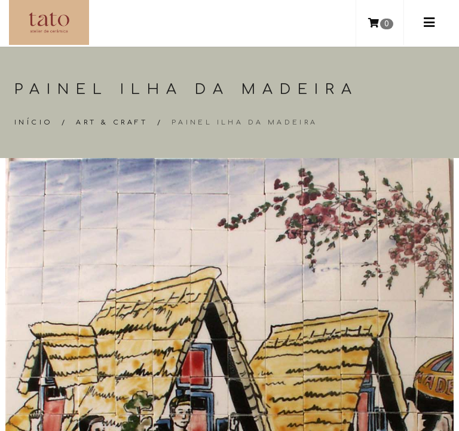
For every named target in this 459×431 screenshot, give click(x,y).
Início (33, 122)
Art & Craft (112, 122)
